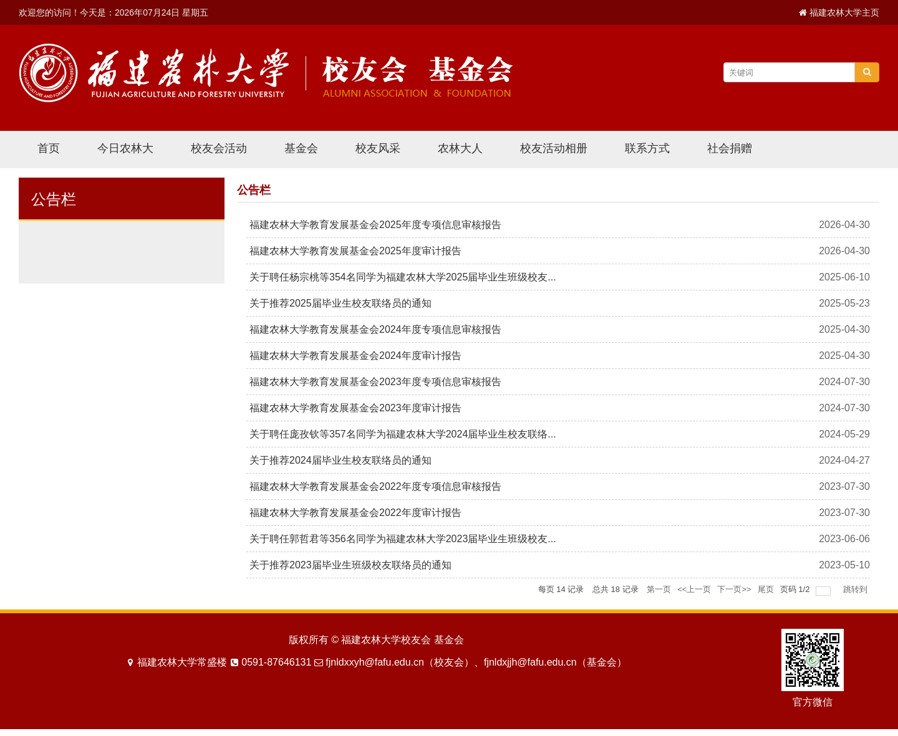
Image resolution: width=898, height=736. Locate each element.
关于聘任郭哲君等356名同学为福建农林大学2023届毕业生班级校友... (402, 538)
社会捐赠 (729, 148)
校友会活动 (219, 148)
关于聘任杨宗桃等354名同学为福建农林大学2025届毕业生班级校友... (402, 277)
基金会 (301, 148)
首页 (48, 148)
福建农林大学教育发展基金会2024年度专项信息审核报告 (375, 329)
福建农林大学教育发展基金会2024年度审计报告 (355, 355)
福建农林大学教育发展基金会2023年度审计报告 (355, 408)
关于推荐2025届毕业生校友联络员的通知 (340, 303)
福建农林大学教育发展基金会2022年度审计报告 (355, 512)
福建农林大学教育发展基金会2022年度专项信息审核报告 (375, 486)
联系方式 (647, 148)
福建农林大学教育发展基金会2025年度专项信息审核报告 (375, 224)
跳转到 (856, 589)
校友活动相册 (553, 148)
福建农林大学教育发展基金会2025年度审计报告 (355, 251)
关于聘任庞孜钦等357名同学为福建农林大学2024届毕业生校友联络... (402, 434)
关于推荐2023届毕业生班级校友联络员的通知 (350, 565)
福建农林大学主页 (844, 12)
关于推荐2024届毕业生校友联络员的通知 (340, 460)
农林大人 (460, 148)
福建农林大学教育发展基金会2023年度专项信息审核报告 (375, 381)
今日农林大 (125, 148)
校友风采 (377, 148)
